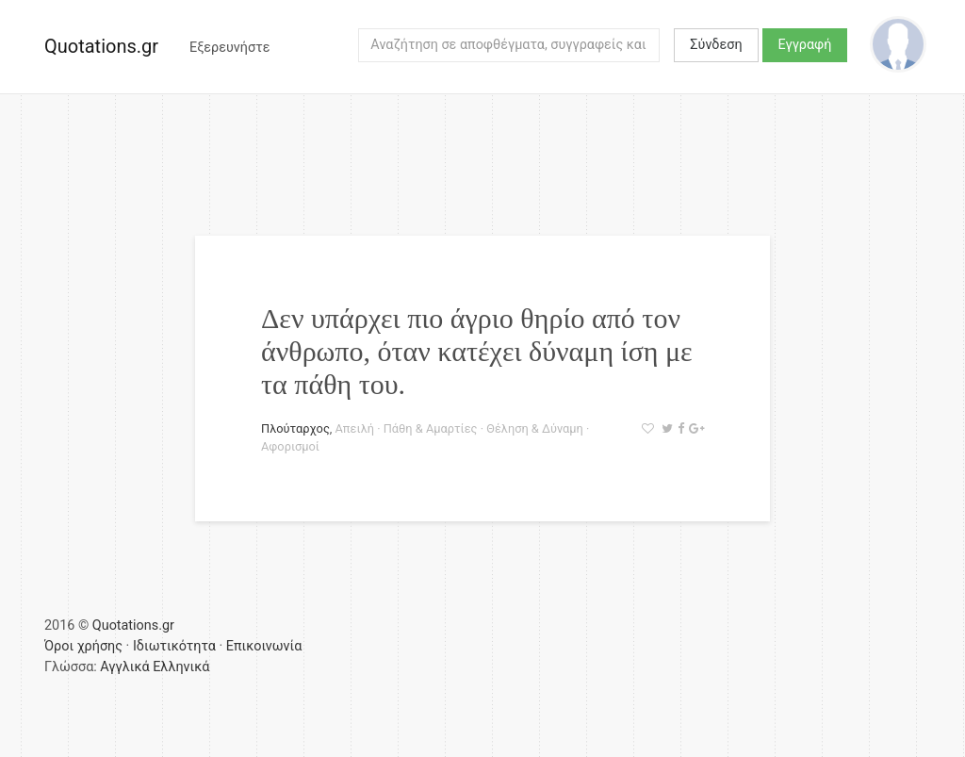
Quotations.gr (101, 46)
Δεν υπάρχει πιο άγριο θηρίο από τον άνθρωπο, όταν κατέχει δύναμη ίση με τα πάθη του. (477, 351)
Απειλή (354, 428)
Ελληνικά (181, 667)
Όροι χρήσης (83, 646)
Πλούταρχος (295, 428)
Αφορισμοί (290, 446)
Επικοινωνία (264, 646)
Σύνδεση (716, 45)
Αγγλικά (124, 667)
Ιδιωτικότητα (174, 646)
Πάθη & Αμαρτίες (431, 428)
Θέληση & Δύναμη (534, 428)
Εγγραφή (805, 45)
